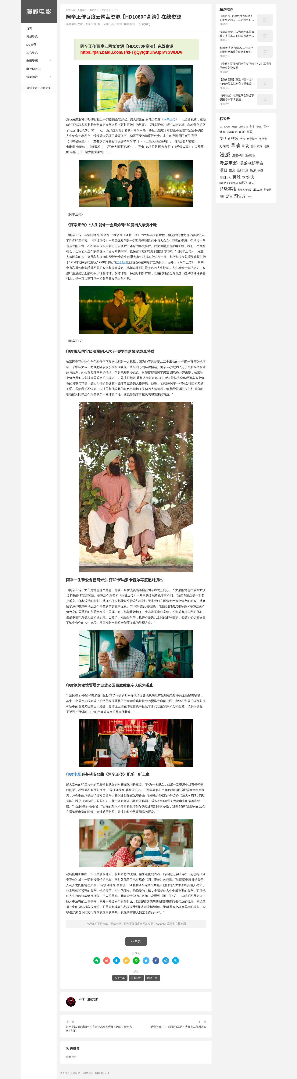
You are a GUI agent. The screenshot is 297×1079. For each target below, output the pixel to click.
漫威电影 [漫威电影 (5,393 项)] (229, 162)
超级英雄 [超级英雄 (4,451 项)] (228, 189)
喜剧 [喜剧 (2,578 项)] (250, 132)
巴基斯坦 (122, 262)
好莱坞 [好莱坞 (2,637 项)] (224, 146)
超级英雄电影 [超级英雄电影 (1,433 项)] (245, 190)
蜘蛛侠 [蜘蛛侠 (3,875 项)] (248, 177)
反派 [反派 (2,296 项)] (242, 132)
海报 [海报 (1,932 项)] (266, 146)
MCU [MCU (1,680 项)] (227, 126)
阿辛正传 (169, 119)
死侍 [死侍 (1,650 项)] (259, 146)
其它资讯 (32, 52)
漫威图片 (32, 76)
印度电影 (73, 774)
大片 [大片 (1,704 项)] (242, 138)
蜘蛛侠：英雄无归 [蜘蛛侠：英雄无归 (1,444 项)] (229, 183)
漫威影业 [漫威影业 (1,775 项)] (250, 155)
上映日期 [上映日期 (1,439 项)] (243, 127)
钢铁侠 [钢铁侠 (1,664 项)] (267, 189)
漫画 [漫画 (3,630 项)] (223, 170)
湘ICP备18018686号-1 (96, 1073)
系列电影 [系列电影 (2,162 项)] (242, 170)
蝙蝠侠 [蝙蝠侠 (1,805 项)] (243, 182)
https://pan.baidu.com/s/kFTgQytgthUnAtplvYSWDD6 (131, 52)
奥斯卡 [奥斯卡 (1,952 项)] (263, 138)
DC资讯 (31, 44)
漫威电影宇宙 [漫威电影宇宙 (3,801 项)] (251, 163)
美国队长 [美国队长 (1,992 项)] (225, 177)
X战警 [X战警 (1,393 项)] (234, 127)
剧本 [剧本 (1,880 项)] (252, 126)
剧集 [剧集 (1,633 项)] (259, 126)
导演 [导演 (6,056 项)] (235, 145)
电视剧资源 (33, 68)
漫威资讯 (32, 36)
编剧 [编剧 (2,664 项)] (253, 170)
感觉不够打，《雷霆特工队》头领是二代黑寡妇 (178, 1026)
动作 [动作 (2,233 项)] (266, 126)
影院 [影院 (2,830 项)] (245, 146)
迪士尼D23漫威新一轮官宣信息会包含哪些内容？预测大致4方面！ (99, 1028)
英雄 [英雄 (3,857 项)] (237, 177)
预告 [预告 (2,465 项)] (229, 196)
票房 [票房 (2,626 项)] (232, 170)
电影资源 (32, 60)
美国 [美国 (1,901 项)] (260, 170)
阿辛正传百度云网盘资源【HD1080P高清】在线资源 (155, 923)
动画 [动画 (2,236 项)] (223, 132)
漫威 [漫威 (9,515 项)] (225, 154)
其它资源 (106, 10)
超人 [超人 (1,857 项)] (251, 182)
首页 (29, 28)
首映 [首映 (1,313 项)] (249, 196)
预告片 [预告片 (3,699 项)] (240, 196)
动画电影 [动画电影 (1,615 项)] (232, 132)
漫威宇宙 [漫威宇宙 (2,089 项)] (238, 155)
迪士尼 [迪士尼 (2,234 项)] (257, 189)
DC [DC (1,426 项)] (221, 127)
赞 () (136, 941)
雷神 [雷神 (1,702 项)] (222, 196)
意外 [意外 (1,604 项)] (253, 146)
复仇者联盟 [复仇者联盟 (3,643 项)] (229, 138)
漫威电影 (39, 11)
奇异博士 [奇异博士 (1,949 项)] (252, 138)
